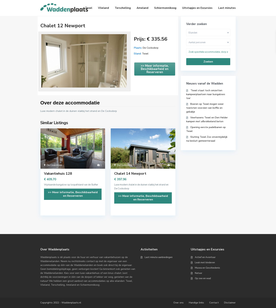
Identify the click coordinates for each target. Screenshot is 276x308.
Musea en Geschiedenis (207, 267)
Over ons (178, 302)
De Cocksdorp (150, 47)
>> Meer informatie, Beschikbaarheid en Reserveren (155, 69)
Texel (88, 8)
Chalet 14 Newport (130, 173)
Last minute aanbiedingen (158, 257)
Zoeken (208, 61)
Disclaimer (230, 302)
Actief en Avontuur (205, 257)
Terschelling (123, 8)
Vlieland (103, 8)
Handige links (196, 302)
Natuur (198, 273)
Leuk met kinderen (205, 262)
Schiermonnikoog (165, 8)
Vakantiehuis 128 (58, 173)
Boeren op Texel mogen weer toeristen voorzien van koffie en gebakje (205, 107)
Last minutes (227, 8)
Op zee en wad (203, 278)
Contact (214, 302)
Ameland (142, 8)
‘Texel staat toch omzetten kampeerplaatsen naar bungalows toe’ (205, 94)
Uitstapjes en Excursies (197, 8)
